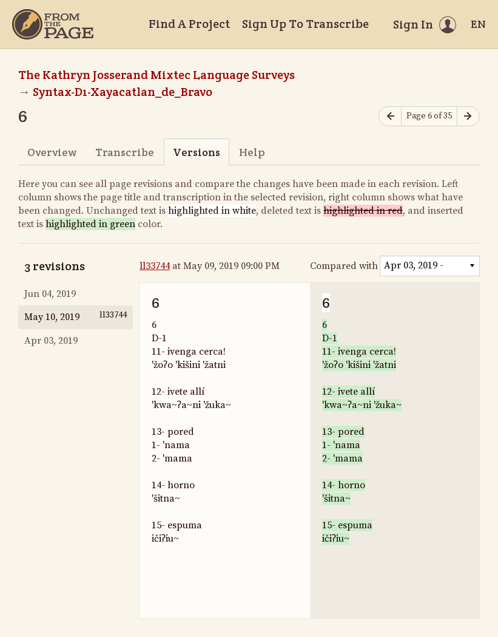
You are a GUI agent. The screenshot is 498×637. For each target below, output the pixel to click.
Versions (196, 152)
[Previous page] (390, 116)
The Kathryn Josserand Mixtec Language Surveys (156, 75)
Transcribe (124, 152)
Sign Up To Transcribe (305, 24)
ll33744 (155, 266)
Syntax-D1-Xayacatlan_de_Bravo (122, 92)
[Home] (52, 24)
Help (252, 152)
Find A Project (189, 24)
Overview (51, 152)
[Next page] (468, 116)
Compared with (344, 266)
